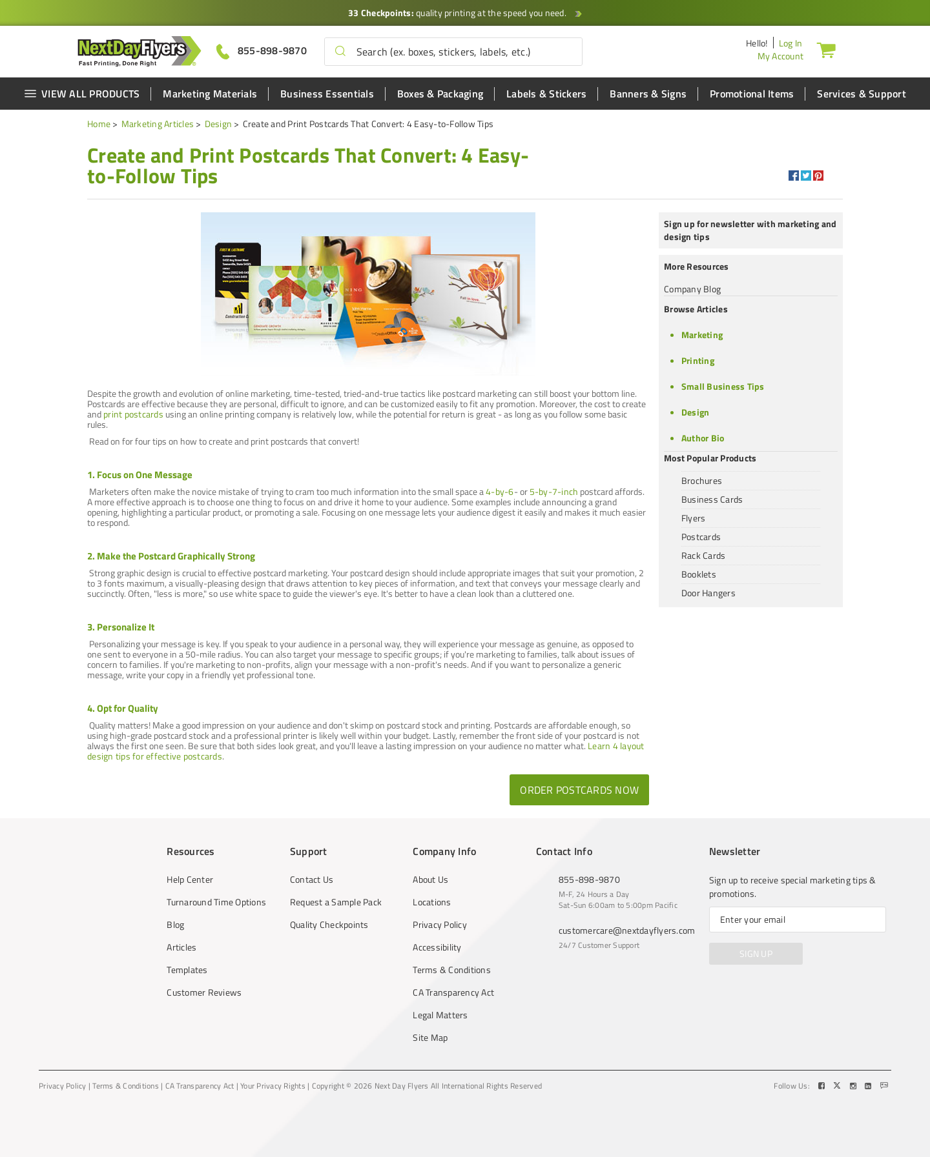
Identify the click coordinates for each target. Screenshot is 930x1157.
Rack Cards (703, 555)
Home (98, 123)
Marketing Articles (157, 123)
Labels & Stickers (546, 93)
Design (218, 123)
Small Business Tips (723, 386)
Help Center (190, 879)
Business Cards (712, 499)
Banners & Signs (648, 93)
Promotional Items (752, 93)
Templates (187, 969)
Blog (175, 924)
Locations (432, 902)
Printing (697, 360)
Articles (181, 947)
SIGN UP (755, 953)
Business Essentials (327, 93)
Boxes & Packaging (440, 93)
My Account (781, 56)
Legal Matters (440, 1015)
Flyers (693, 518)
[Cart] (826, 49)
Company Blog (692, 289)
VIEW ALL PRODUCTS (82, 93)
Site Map (430, 1037)
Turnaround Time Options (216, 902)
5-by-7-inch (554, 491)
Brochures (701, 480)
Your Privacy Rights (272, 1086)
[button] (340, 51)
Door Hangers (708, 592)
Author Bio (703, 438)
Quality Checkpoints (329, 924)
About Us (430, 879)
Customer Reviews (204, 992)
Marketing (702, 334)
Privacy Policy (440, 924)
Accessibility (437, 947)
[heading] (313, 165)
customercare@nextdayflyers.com (627, 930)
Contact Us (312, 879)
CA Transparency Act (453, 992)
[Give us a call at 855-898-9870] (261, 50)
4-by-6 (500, 491)
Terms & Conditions (452, 969)
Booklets (698, 574)
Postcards (701, 536)
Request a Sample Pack (336, 902)
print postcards (133, 414)
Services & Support (861, 93)
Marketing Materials (210, 93)
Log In (791, 43)
